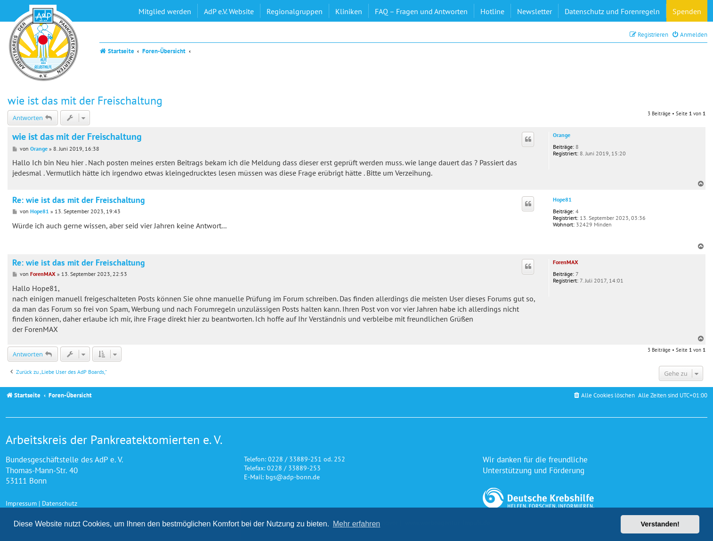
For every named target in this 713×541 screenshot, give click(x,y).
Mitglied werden (164, 11)
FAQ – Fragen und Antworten (421, 11)
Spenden (686, 11)
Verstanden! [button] (660, 524)
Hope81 (562, 199)
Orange (561, 135)
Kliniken (348, 11)
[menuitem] (689, 34)
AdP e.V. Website (229, 11)
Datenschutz (59, 503)
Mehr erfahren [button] (357, 524)
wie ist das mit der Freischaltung (85, 100)
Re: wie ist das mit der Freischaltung (78, 200)
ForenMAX (565, 262)
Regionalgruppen (295, 11)
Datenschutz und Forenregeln (612, 11)
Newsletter (534, 11)
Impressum (21, 503)
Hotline (492, 11)
